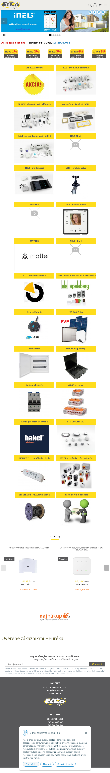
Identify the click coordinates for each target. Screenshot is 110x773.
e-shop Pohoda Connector (66, 770)
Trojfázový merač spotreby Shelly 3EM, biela (28, 547)
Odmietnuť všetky (65, 764)
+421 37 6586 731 (55, 721)
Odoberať (97, 664)
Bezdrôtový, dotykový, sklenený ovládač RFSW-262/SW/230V (82, 548)
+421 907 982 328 (55, 724)
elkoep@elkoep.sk (55, 718)
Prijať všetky (31, 764)
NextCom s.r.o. (84, 770)
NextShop (50, 770)
